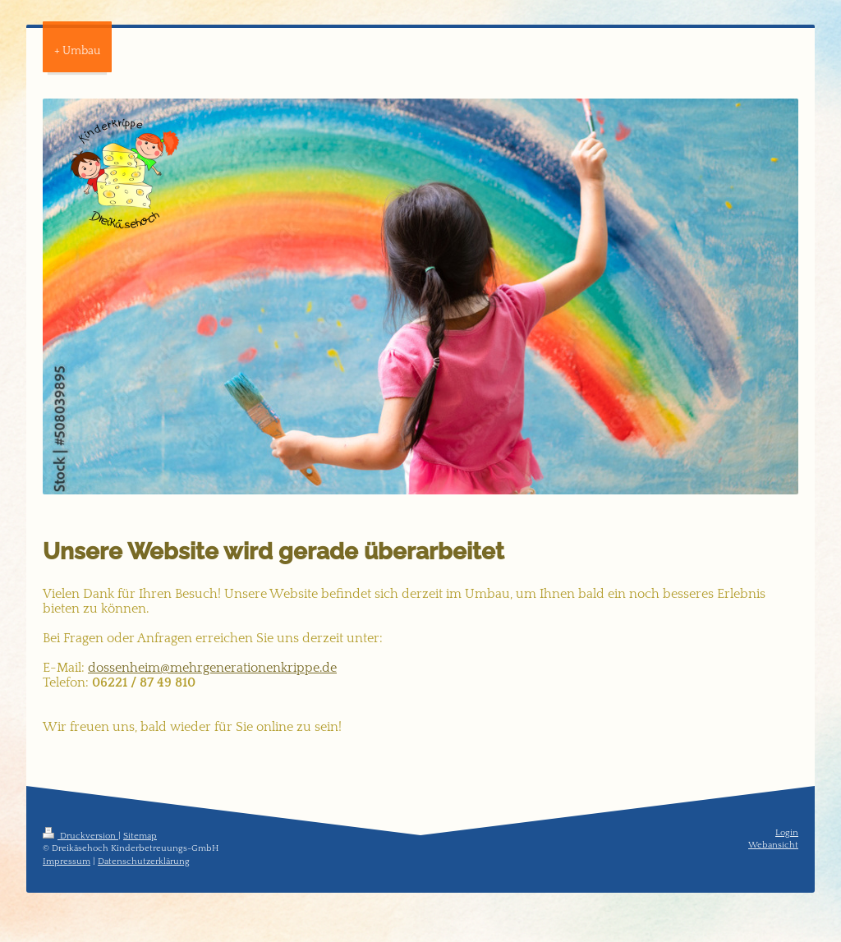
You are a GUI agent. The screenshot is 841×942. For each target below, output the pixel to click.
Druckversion (80, 836)
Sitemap (140, 836)
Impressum (66, 861)
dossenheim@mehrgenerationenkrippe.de (212, 667)
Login (786, 833)
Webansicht (773, 845)
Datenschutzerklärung (144, 861)
